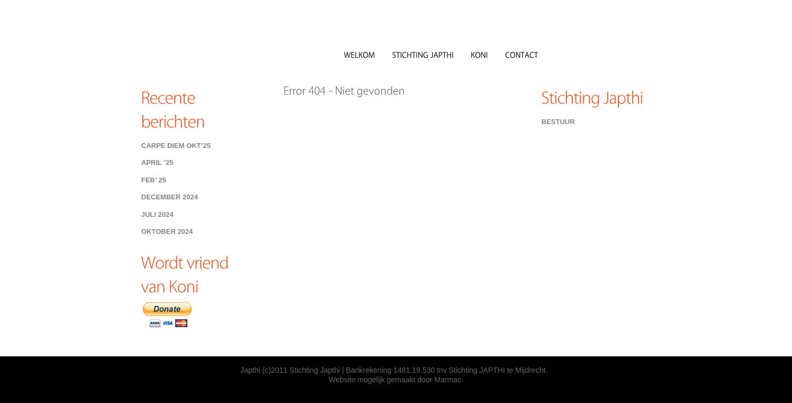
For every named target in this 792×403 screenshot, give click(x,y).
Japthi (218, 47)
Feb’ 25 (153, 180)
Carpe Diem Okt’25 (176, 146)
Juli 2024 (157, 214)
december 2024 (169, 197)
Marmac (447, 379)
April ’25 (157, 163)
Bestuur (558, 122)
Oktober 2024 (167, 231)
